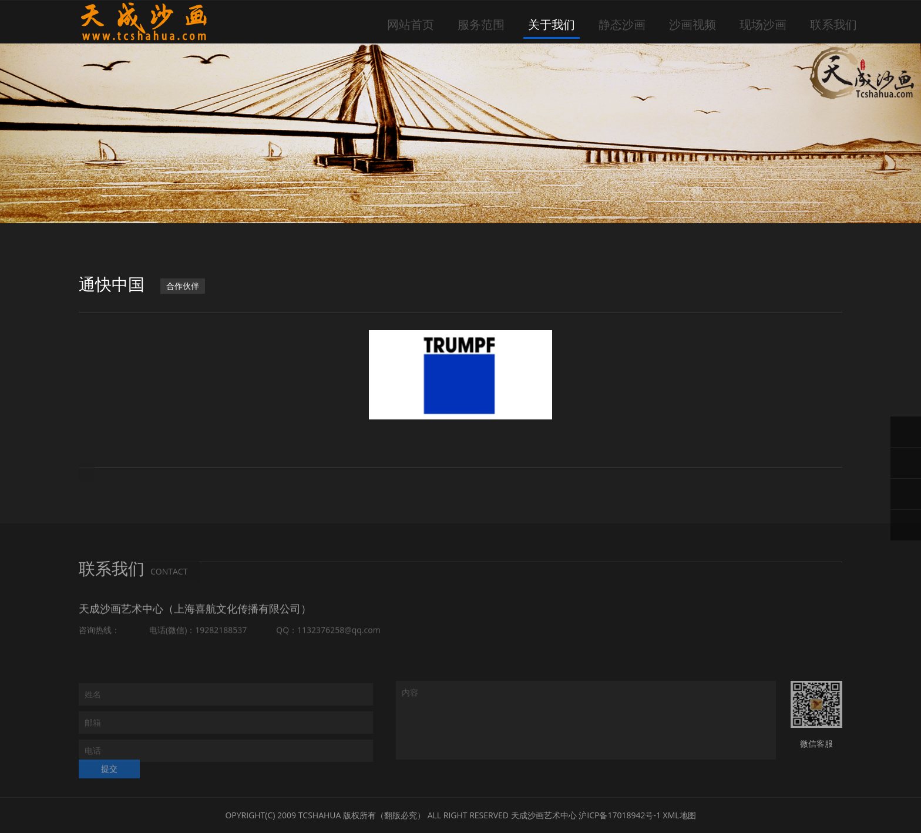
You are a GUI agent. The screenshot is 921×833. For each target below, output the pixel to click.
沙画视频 (692, 24)
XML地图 (679, 815)
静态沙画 (622, 24)
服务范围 (481, 24)
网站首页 (410, 24)
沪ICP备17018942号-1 (620, 815)
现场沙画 (763, 24)
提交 (109, 775)
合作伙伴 (182, 286)
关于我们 (551, 24)
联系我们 (833, 24)
